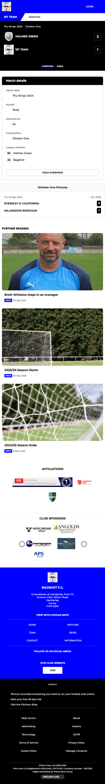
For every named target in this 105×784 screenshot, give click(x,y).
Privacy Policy (76, 742)
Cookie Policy (28, 750)
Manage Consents (76, 750)
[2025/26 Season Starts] (52, 337)
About (76, 718)
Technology (28, 734)
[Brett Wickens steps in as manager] (52, 261)
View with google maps (52, 615)
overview (47, 66)
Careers (76, 726)
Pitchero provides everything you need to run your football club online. (53, 694)
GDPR (76, 734)
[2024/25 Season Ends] (52, 412)
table (60, 66)
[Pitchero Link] (52, 688)
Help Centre (28, 718)
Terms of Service (28, 742)
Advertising (28, 726)
